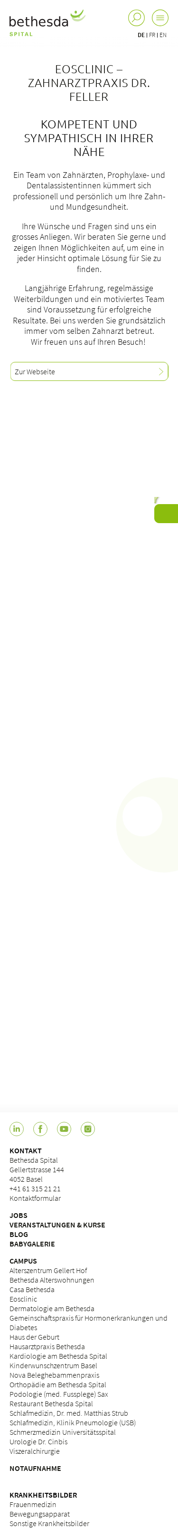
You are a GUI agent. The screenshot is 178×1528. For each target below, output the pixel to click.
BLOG (18, 1234)
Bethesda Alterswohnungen (51, 1280)
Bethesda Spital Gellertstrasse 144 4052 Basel (36, 1169)
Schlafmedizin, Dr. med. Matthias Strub (68, 1413)
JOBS (18, 1215)
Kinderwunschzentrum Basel (53, 1365)
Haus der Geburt (34, 1337)
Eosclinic (23, 1299)
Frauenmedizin (32, 1504)
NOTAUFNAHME (35, 1468)
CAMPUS (23, 1260)
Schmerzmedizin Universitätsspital (62, 1432)
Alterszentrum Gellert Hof (48, 1270)
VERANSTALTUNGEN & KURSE (57, 1224)
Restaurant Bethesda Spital (51, 1403)
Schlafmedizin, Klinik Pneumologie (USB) (72, 1422)
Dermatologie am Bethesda (51, 1308)
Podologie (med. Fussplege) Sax (58, 1394)
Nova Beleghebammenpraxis (54, 1375)
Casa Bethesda (32, 1289)
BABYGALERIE (32, 1243)
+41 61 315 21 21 (35, 1188)
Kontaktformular (35, 1198)
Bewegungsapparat (39, 1513)
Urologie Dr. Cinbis (38, 1441)
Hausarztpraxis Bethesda (47, 1346)
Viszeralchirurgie (34, 1451)
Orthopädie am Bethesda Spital (57, 1384)
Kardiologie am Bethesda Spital (58, 1356)
